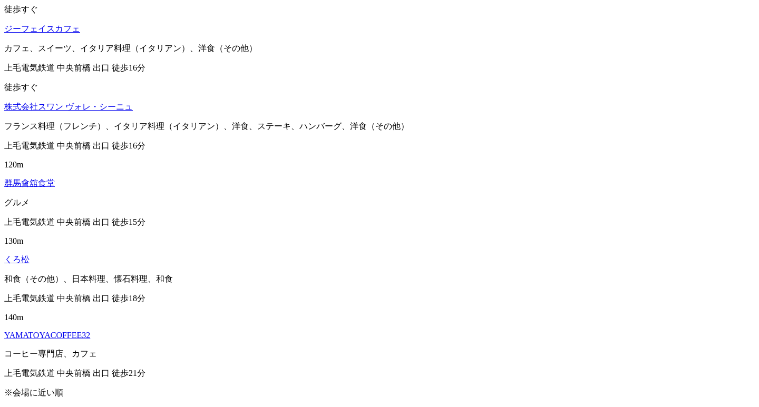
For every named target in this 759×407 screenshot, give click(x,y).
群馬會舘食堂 (29, 182)
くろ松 (17, 259)
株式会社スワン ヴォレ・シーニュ (68, 106)
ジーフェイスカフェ (42, 28)
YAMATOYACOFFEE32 (47, 335)
